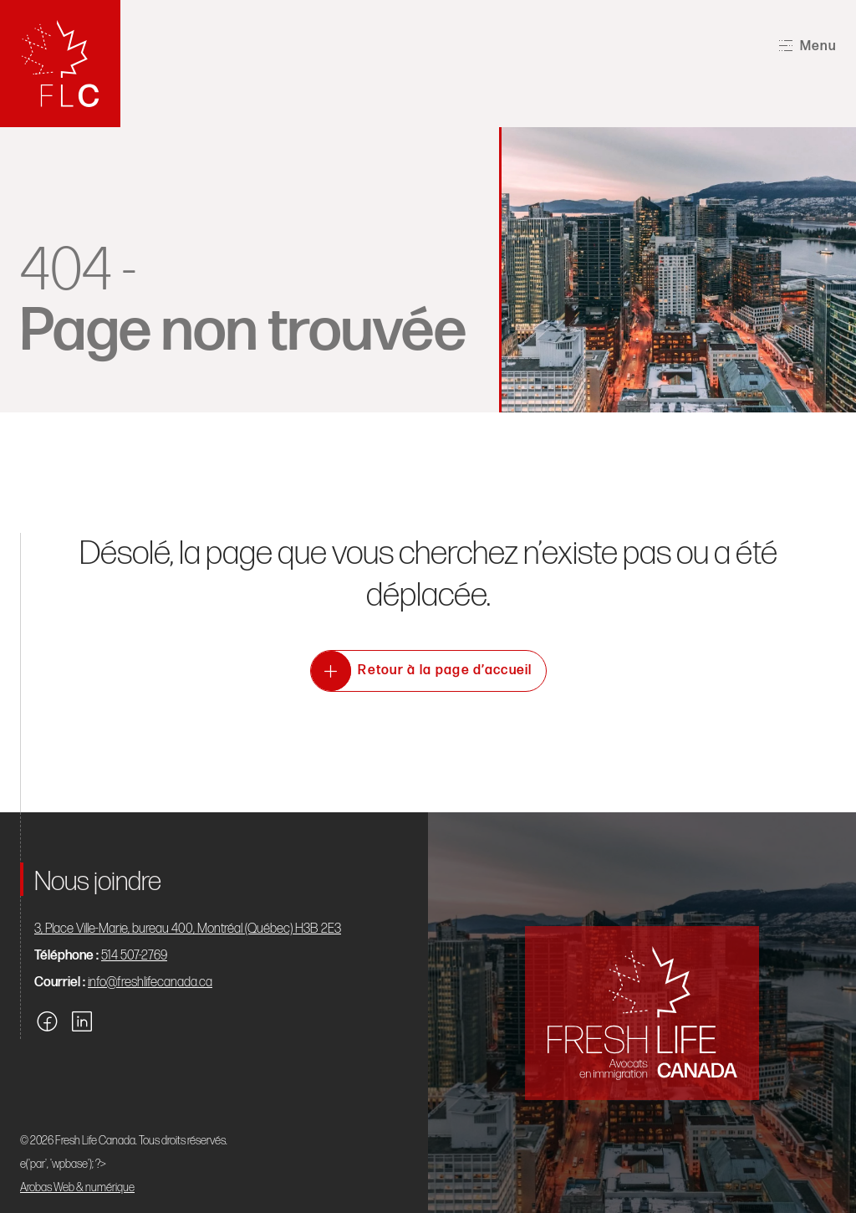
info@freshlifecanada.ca (150, 982)
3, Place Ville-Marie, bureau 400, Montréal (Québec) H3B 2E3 (187, 929)
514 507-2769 (134, 956)
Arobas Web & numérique (77, 1187)
